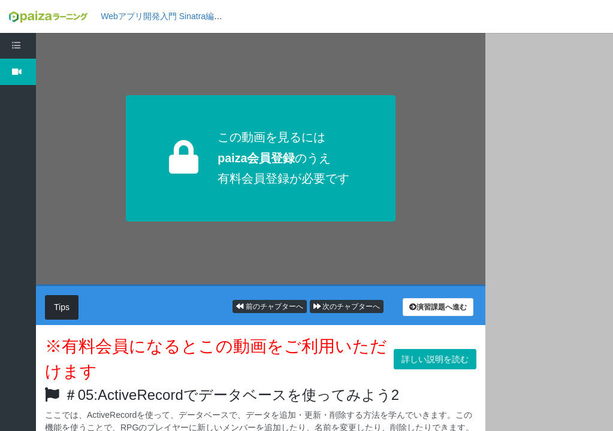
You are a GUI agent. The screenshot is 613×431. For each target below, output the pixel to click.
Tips (62, 307)
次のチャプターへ (346, 306)
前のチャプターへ (269, 306)
